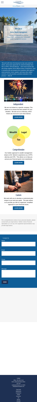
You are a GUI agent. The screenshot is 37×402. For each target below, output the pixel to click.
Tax (18, 397)
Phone (3, 259)
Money (18, 399)
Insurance (18, 396)
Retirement (18, 391)
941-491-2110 (20, 380)
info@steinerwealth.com (18, 386)
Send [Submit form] (5, 282)
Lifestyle (18, 401)
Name (3, 240)
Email (3, 250)
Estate (18, 394)
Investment (18, 393)
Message (4, 268)
